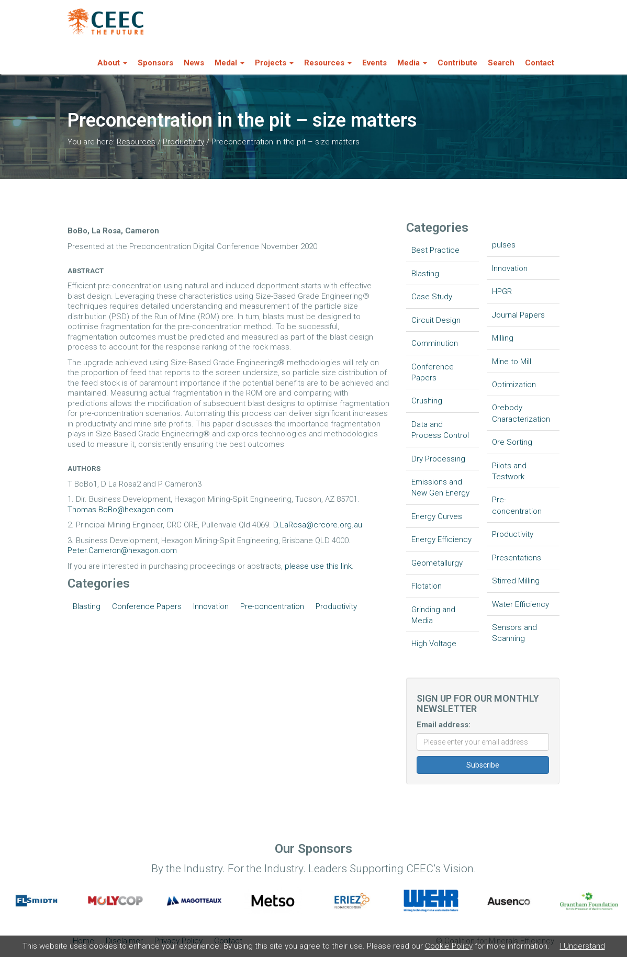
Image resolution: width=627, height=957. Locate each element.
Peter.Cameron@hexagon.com (122, 550)
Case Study (431, 296)
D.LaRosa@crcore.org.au (317, 525)
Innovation (211, 606)
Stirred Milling (516, 581)
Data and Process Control (440, 430)
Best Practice (435, 250)
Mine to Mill (511, 361)
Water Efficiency (520, 604)
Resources (136, 142)
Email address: (444, 724)
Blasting (86, 606)
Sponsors (155, 62)
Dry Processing (438, 459)
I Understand (582, 946)
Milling (502, 338)
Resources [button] (328, 62)
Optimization (514, 384)
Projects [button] (274, 62)
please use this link (318, 566)
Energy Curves (436, 516)
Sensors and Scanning (514, 633)
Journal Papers (518, 315)
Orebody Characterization (521, 413)
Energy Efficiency (441, 539)
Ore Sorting (512, 442)
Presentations (516, 557)
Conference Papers (147, 606)
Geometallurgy (437, 563)
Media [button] (412, 62)
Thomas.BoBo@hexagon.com (120, 509)
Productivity (183, 142)
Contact (539, 62)
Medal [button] (229, 62)
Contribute (457, 62)
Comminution (434, 343)
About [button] (112, 62)
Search (501, 62)
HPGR (502, 291)
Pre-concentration (272, 606)
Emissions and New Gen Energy (440, 487)
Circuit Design (436, 320)
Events (374, 62)
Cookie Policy (449, 946)
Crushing (426, 401)
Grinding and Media (433, 615)
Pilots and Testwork (509, 471)
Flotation (426, 586)
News (194, 62)
